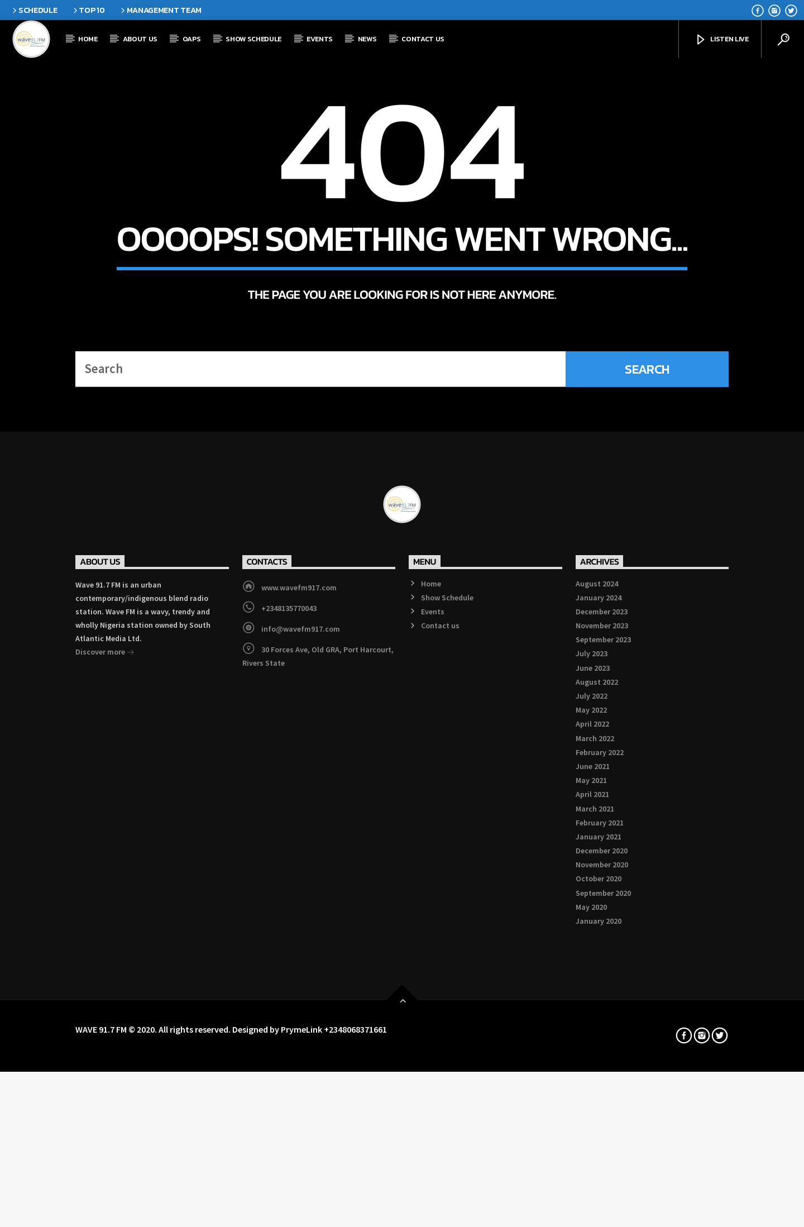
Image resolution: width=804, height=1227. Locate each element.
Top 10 (88, 10)
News (367, 39)
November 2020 (602, 1166)
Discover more (105, 954)
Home (88, 39)
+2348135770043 (289, 909)
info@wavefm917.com (300, 930)
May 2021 (591, 1081)
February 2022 (600, 1053)
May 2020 (591, 1208)
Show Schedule (253, 39)
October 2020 (598, 1180)
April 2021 (592, 1096)
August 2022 (597, 983)
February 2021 (600, 1124)
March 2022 (595, 1039)
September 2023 (603, 941)
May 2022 (591, 1011)
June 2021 (593, 1067)
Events (320, 39)
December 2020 (602, 1152)
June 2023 (593, 969)
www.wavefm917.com (299, 889)
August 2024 (597, 885)
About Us (140, 39)
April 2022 (592, 1025)
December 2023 (602, 913)
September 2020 (603, 1194)
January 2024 (598, 899)
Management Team (160, 10)
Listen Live (722, 40)
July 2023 (591, 955)
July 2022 (591, 997)
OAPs (192, 39)
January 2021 (598, 1138)
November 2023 (602, 927)
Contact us (422, 39)
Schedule (34, 10)
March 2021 (595, 1110)
